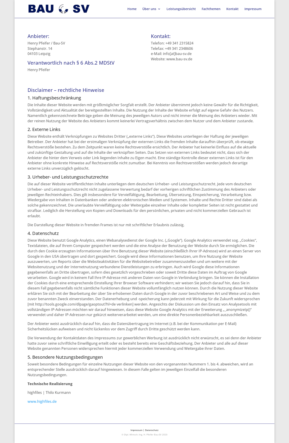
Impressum (252, 9)
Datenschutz (151, 430)
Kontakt (232, 9)
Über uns (149, 9)
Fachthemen (211, 9)
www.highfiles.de (42, 401)
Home (132, 9)
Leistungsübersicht (181, 9)
